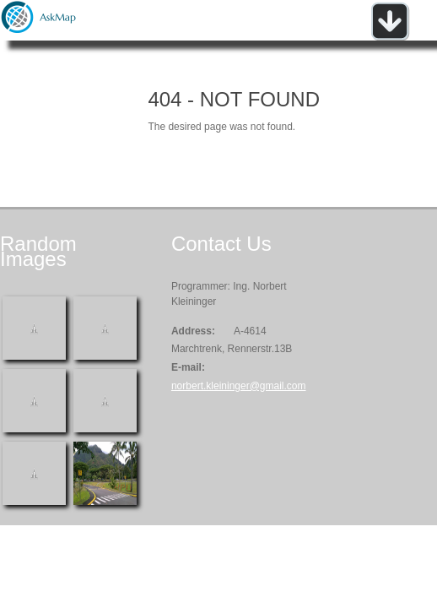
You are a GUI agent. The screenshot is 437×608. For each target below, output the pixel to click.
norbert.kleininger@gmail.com (238, 386)
